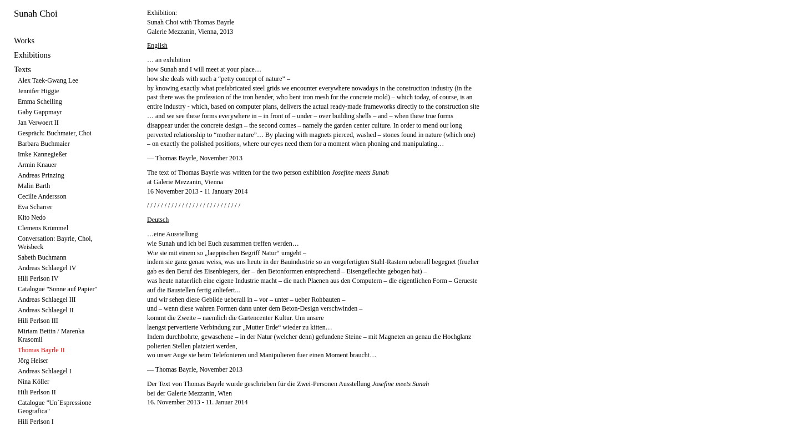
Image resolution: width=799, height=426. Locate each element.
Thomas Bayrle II (41, 350)
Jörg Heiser (33, 360)
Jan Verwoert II (38, 122)
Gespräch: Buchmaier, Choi (55, 133)
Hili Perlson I (36, 421)
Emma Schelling (40, 101)
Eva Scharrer (35, 207)
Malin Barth (34, 186)
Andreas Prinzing (41, 175)
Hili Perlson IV (38, 278)
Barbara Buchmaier (44, 144)
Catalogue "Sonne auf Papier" (57, 289)
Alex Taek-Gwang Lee (48, 80)
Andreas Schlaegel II (46, 310)
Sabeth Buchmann (42, 257)
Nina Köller (33, 382)
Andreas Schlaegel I (45, 371)
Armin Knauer (37, 165)
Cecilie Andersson (42, 196)
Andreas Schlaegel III (47, 299)
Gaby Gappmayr (40, 112)
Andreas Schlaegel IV (47, 268)
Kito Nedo (31, 217)
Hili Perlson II (37, 392)
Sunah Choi (36, 13)
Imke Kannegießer (42, 154)
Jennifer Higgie (38, 91)
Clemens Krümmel (43, 228)
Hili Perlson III (38, 320)
